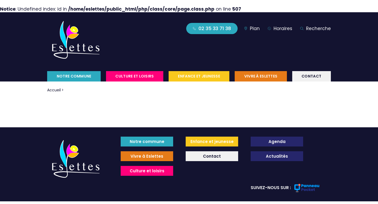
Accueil (54, 90)
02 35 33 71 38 (212, 28)
